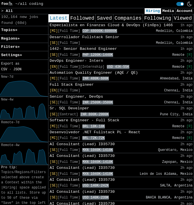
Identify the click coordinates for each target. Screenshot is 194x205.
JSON (17, 69)
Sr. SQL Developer (69, 108)
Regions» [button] (10, 38)
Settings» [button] (11, 55)
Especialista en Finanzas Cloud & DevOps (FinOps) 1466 (111, 25)
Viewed (183, 18)
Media (168, 11)
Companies (128, 18)
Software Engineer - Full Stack (84, 120)
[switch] (180, 4)
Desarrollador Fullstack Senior (84, 37)
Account (185, 11)
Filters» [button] (10, 47)
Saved (104, 18)
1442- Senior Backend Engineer (83, 49)
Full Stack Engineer (72, 85)
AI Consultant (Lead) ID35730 (82, 144)
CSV (4, 69)
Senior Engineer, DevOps (76, 97)
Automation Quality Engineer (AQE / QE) (94, 73)
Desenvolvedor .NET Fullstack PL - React (95, 132)
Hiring (153, 11)
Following (157, 18)
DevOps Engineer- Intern (76, 61)
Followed (82, 18)
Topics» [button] (9, 30)
